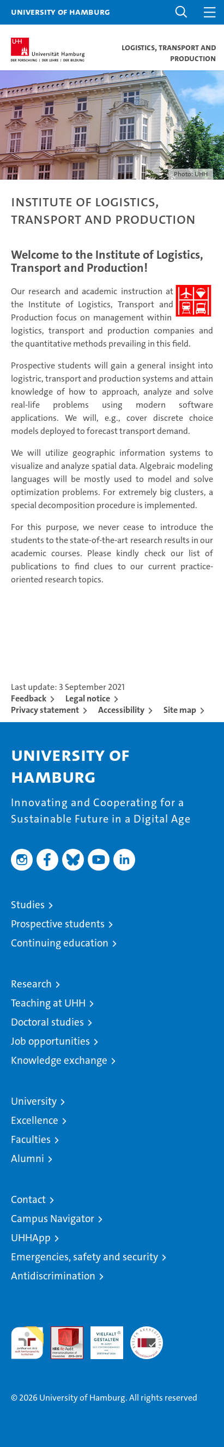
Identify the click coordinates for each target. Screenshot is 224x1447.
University (34, 1101)
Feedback (28, 698)
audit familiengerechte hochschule (27, 1342)
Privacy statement (45, 710)
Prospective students (58, 924)
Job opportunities (50, 1041)
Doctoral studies (47, 1022)
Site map (180, 710)
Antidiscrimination (53, 1276)
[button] (181, 12)
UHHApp (31, 1237)
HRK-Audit (100, 1337)
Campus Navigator (52, 1218)
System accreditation (146, 1337)
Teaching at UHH (48, 1003)
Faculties (31, 1139)
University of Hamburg (60, 11)
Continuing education (59, 943)
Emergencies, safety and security (84, 1257)
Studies (28, 905)
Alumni (27, 1158)
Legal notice (87, 698)
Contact (28, 1199)
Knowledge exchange (59, 1060)
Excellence (34, 1120)
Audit (61, 1332)
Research (31, 984)
